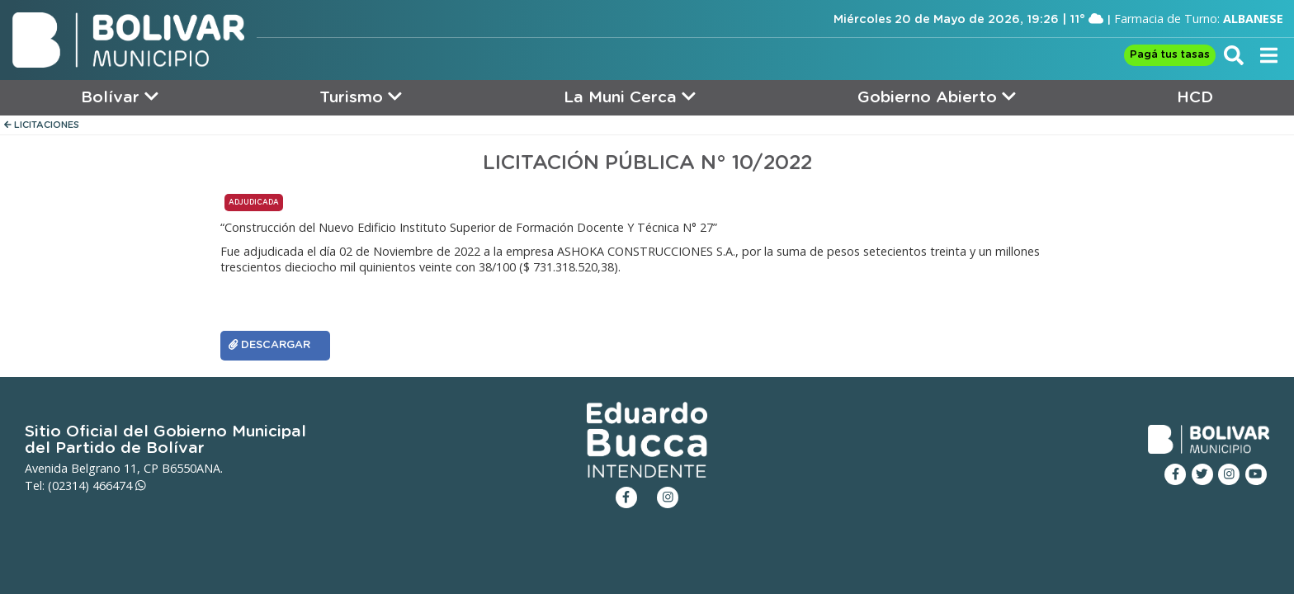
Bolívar (119, 97)
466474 (119, 485)
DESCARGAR (269, 345)
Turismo (360, 97)
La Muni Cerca (630, 97)
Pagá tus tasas (1170, 55)
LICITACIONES (41, 125)
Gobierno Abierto (936, 97)
